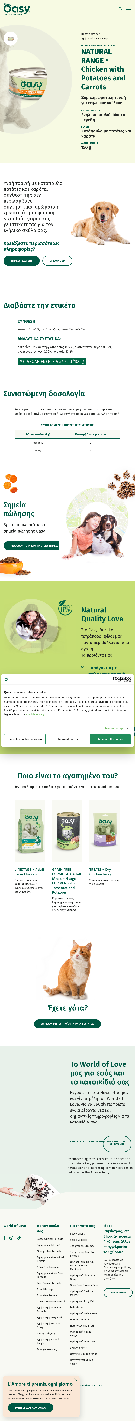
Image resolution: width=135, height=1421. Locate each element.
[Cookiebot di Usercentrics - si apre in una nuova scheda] (115, 679)
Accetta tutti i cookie (110, 739)
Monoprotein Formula (49, 1251)
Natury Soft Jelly (46, 1333)
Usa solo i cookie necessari (25, 739)
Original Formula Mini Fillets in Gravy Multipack (82, 1265)
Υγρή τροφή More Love (83, 1341)
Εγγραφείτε (117, 1144)
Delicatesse (76, 1307)
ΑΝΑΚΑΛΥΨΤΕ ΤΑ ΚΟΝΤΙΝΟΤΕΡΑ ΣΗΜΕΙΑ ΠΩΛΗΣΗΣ (40, 545)
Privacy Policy (100, 1172)
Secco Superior (78, 1239)
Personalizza (67, 739)
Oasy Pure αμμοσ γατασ (83, 1353)
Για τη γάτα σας (82, 1226)
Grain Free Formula (48, 1267)
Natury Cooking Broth (82, 1325)
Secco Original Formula (50, 1239)
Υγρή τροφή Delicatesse (83, 1313)
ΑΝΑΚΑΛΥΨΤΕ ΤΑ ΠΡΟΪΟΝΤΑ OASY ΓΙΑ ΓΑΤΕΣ (67, 1023)
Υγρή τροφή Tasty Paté (49, 1317)
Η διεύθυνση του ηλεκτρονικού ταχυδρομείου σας (97, 1141)
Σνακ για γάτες (78, 1347)
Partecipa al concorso (30, 1407)
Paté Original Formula (49, 1283)
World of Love (15, 1226)
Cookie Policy (35, 714)
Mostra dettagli (114, 727)
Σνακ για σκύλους (47, 1349)
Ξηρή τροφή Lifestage (49, 1245)
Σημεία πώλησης (22, 260)
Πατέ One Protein (47, 1295)
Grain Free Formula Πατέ (51, 1301)
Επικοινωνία (57, 260)
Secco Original (78, 1233)
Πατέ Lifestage (45, 1289)
